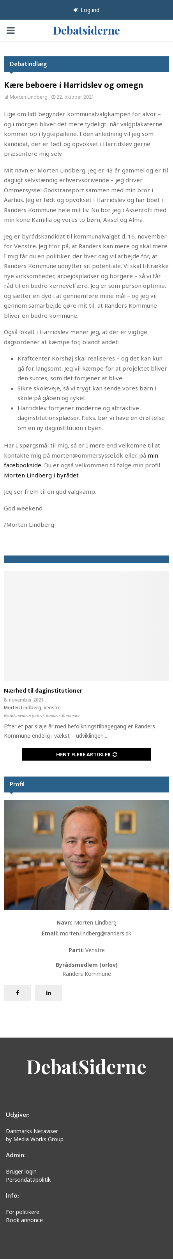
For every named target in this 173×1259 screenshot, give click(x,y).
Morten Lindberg (29, 97)
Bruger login (21, 1171)
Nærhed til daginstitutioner (43, 691)
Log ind (86, 10)
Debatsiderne (86, 30)
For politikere (22, 1211)
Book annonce (24, 1220)
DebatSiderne (86, 1066)
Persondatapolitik (28, 1179)
